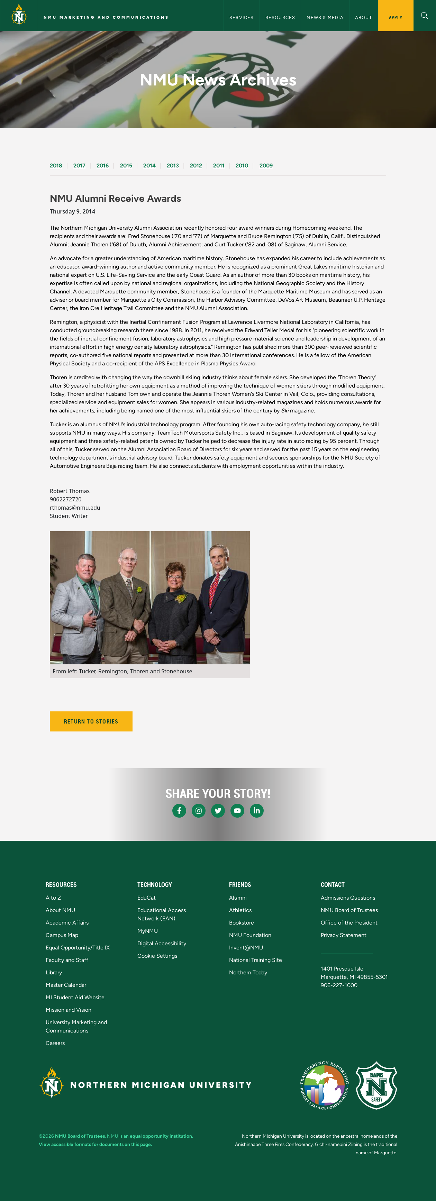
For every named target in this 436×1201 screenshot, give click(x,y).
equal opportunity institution (161, 1136)
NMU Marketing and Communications (106, 17)
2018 (56, 165)
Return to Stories (91, 721)
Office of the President (349, 922)
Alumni (238, 897)
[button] (425, 14)
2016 (103, 165)
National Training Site (255, 960)
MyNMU (147, 931)
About (363, 17)
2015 (126, 165)
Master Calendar (66, 985)
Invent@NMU (246, 947)
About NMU (60, 910)
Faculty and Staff (67, 960)
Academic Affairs (67, 922)
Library (54, 972)
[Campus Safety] (376, 1085)
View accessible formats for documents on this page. (95, 1144)
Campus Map (62, 935)
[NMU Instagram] (199, 811)
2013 (173, 165)
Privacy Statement (343, 935)
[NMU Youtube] (237, 811)
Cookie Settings (157, 956)
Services (241, 17)
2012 (196, 165)
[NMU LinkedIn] (257, 811)
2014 (149, 165)
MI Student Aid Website (75, 997)
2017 (79, 165)
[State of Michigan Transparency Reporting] (324, 1085)
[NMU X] (218, 811)
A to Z (53, 897)
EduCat (146, 897)
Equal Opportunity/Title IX (78, 947)
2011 (219, 165)
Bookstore (241, 922)
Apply (395, 17)
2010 (242, 165)
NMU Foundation (250, 935)
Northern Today (248, 972)
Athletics (240, 910)
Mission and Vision (68, 1010)
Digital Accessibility (161, 943)
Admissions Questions (348, 897)
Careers (55, 1043)
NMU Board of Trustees (349, 910)
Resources (280, 17)
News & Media (325, 17)
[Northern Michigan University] (19, 15)
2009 (266, 165)
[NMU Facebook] (179, 811)
